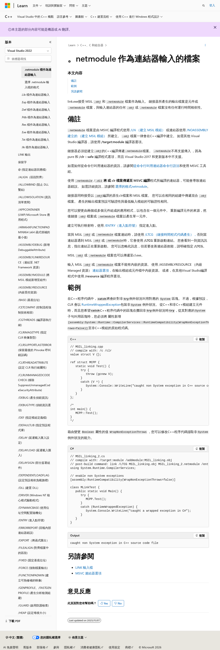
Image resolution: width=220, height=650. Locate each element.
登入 (212, 5)
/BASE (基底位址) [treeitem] (29, 300)
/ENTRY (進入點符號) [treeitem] (31, 520)
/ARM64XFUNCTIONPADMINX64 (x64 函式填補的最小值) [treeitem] (34, 232)
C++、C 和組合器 (91, 45)
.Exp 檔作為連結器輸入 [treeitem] (35, 102)
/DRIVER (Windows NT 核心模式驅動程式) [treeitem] (34, 497)
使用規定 (114, 647)
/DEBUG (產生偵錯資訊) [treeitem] (33, 398)
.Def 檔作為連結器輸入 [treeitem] (35, 109)
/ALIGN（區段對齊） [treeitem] (31, 177)
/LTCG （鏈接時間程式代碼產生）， (171, 234)
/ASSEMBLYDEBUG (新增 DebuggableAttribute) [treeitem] (34, 247)
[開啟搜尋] (203, 5)
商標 (128, 647)
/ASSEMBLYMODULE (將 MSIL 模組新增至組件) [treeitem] (34, 277)
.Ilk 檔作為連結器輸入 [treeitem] (35, 147)
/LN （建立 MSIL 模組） (147, 130)
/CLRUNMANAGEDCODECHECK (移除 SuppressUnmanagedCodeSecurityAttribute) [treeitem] (34, 382)
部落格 (41, 647)
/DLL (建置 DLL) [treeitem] (28, 488)
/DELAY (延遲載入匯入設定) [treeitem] (33, 440)
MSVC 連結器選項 (88, 573)
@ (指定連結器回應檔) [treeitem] (32, 169)
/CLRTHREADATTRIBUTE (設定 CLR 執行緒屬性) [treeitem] (33, 365)
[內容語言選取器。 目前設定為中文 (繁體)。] (14, 637)
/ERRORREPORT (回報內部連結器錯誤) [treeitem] (34, 530)
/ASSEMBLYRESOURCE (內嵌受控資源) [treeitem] (32, 289)
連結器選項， (102, 270)
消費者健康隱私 (91, 647)
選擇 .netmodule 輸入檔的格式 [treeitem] (37, 84)
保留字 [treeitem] (22, 162)
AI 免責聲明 (10, 647)
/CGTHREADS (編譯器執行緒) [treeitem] (34, 322)
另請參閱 (76, 91)
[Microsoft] (7, 5)
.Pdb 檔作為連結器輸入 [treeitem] (36, 117)
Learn (71, 45)
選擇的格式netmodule (131, 186)
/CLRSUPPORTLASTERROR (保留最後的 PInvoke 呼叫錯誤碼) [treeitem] (34, 350)
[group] (138, 384)
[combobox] (28, 50)
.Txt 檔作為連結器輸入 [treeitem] (35, 139)
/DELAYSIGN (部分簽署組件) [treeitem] (34, 465)
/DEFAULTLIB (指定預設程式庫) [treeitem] (34, 427)
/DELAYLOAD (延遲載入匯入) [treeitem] (34, 452)
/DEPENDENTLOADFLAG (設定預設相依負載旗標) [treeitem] (33, 477)
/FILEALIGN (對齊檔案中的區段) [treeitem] (33, 550)
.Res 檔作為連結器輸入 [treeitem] (35, 124)
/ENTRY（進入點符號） (121, 225)
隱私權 (68, 647)
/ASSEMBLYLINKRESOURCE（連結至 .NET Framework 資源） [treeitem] (34, 262)
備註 (74, 81)
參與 (56, 647)
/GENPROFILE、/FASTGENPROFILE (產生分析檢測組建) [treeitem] (34, 593)
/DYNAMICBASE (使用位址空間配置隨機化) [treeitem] (33, 510)
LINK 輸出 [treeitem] (24, 154)
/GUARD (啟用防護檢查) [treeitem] (33, 605)
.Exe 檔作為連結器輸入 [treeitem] (35, 132)
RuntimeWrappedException (101, 304)
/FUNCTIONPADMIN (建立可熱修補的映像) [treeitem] (33, 577)
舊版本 (27, 647)
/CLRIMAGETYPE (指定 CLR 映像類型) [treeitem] (32, 334)
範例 (74, 86)
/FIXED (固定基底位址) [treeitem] (32, 560)
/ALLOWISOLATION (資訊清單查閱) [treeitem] (34, 199)
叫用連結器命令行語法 (162, 165)
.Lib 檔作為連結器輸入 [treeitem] (35, 94)
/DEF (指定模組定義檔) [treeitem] (32, 417)
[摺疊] (50, 42)
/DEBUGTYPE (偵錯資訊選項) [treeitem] (34, 407)
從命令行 (139, 165)
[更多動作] (205, 45)
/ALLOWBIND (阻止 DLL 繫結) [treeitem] (33, 187)
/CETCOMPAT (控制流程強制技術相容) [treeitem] (34, 309)
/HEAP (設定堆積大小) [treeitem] (32, 613)
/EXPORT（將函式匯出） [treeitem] (33, 540)
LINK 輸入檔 (84, 567)
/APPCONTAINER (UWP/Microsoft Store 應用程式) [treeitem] (34, 215)
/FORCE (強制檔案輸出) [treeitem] (33, 568)
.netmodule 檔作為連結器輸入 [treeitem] (38, 72)
